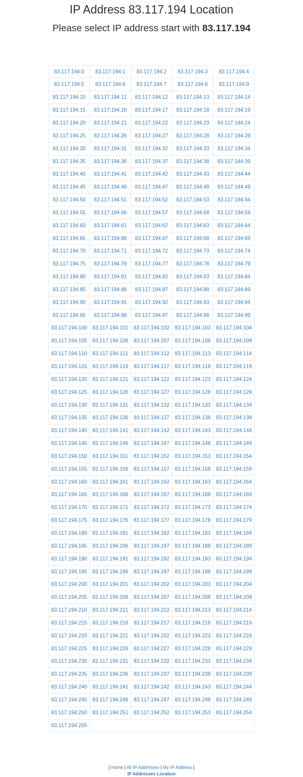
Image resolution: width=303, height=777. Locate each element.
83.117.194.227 (151, 648)
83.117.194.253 (192, 712)
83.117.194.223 (192, 635)
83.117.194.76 (110, 263)
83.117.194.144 (234, 430)
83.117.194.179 (234, 520)
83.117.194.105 (69, 340)
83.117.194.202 (151, 584)
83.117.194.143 (192, 430)
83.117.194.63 (192, 225)
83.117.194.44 (234, 174)
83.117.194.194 (234, 558)
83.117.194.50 (69, 199)
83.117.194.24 (234, 122)
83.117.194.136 (110, 417)
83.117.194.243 (192, 686)
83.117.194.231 (110, 661)
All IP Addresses (143, 767)
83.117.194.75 (69, 263)
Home (117, 767)
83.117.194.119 (234, 366)
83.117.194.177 (151, 520)
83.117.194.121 (110, 379)
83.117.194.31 (110, 148)
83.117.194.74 (234, 251)
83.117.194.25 (69, 135)
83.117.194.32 (151, 148)
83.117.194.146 (110, 443)
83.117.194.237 (151, 674)
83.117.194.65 (69, 238)
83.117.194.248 (192, 699)
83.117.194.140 (69, 430)
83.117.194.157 (151, 469)
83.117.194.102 (151, 327)
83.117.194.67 (151, 238)
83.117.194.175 (69, 520)
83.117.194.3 (193, 71)
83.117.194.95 (69, 315)
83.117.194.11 (110, 97)
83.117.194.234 (234, 661)
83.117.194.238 (192, 674)
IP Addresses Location (151, 773)
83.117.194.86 (110, 289)
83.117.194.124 (234, 379)
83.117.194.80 (69, 276)
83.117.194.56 (110, 212)
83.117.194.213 (192, 610)
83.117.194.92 (151, 302)
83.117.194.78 (192, 263)
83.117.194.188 (192, 546)
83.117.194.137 (151, 417)
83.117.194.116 (110, 366)
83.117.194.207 (151, 597)
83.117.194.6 (110, 84)
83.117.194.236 (110, 674)
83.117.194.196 (110, 571)
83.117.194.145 (69, 443)
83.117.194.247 (151, 699)
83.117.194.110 (69, 353)
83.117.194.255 (69, 725)
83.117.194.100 (69, 327)
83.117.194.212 (151, 610)
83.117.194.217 (151, 622)
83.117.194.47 (151, 187)
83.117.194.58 (192, 212)
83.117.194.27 (151, 135)
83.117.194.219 (234, 622)
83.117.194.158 (192, 469)
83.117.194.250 (69, 712)
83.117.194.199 (234, 571)
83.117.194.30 (69, 148)
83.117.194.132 (151, 405)
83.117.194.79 (234, 263)
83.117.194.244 (234, 686)
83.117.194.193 (192, 558)
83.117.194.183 (192, 533)
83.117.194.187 (151, 546)
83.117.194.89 (234, 289)
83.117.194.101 (110, 327)
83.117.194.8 (193, 84)
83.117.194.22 (151, 122)
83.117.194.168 (192, 494)
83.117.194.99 (234, 315)
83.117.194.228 (192, 648)
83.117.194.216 (110, 622)
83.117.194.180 (69, 533)
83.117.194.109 (234, 340)
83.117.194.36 (110, 161)
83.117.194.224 (234, 635)
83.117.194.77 (151, 263)
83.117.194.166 (110, 494)
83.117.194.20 (69, 122)
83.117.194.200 (69, 584)
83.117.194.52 (151, 199)
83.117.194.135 (69, 417)
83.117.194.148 (192, 443)
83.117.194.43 (192, 174)
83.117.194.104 (234, 327)
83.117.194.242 (151, 686)
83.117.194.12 (151, 97)
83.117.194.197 (151, 571)
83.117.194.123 (192, 379)
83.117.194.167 (151, 494)
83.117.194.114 (234, 353)
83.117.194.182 (151, 533)
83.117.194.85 (69, 289)
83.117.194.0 (69, 71)
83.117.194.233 (192, 661)
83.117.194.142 (151, 430)
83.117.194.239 (234, 674)
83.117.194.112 (151, 353)
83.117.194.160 (69, 482)
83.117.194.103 (192, 327)
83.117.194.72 (151, 251)
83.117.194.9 (234, 84)
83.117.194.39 (234, 161)
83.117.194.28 (192, 135)
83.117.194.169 (234, 494)
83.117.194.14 (234, 97)
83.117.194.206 (110, 597)
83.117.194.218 (192, 622)
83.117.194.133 (192, 405)
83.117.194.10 (69, 97)
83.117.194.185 (69, 546)
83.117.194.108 (192, 340)
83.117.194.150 (69, 456)
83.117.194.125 (69, 392)
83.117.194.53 (192, 199)
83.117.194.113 (192, 353)
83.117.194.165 (69, 494)
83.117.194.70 (69, 251)
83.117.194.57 (151, 212)
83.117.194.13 (192, 97)
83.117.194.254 (234, 712)
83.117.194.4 (234, 71)
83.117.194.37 (151, 161)
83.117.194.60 (69, 225)
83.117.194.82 (151, 276)
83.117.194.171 (110, 507)
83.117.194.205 (69, 597)
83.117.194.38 (192, 161)
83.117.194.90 (69, 302)
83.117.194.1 (110, 71)
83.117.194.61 (110, 225)
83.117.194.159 (234, 469)
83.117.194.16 (110, 110)
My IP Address (177, 767)
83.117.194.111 (110, 353)
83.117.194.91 (110, 302)
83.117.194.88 (192, 289)
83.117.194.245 (69, 699)
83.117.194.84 (234, 276)
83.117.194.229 (234, 648)
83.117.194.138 (192, 417)
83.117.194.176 (110, 520)
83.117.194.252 (151, 712)
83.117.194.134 (234, 405)
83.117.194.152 (151, 456)
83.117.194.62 (151, 225)
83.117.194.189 (234, 546)
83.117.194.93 (192, 302)
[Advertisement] (152, 50)
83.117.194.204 (234, 584)
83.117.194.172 (151, 507)
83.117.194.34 (234, 148)
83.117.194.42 (151, 174)
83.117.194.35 (69, 161)
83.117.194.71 (110, 251)
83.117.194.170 (69, 507)
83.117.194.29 (234, 135)
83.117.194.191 (110, 558)
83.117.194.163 (192, 482)
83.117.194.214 (234, 610)
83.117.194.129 (234, 392)
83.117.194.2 (151, 71)
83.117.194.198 (192, 571)
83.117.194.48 (192, 187)
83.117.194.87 (151, 289)
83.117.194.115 (69, 366)
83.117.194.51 (110, 199)
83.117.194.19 (234, 110)
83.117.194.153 (192, 456)
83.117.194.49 (234, 187)
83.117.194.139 (234, 417)
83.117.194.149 (234, 443)
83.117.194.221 (110, 635)
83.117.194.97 (151, 315)
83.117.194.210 (69, 610)
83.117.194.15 (69, 110)
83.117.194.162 (151, 482)
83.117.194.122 (151, 379)
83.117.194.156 (110, 469)
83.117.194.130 (69, 405)
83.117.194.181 (110, 533)
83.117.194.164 (234, 482)
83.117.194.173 (192, 507)
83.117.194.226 (110, 648)
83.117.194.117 (151, 366)
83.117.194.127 (151, 392)
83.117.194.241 (110, 686)
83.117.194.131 (110, 405)
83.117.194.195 (69, 571)
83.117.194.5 (69, 84)
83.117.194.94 (234, 302)
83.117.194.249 (234, 699)
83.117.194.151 (110, 456)
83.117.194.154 (234, 456)
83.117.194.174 (234, 507)
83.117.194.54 (234, 199)
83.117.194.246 (110, 699)
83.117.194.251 (110, 712)
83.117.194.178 (192, 520)
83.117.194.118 (192, 366)
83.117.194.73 (192, 251)
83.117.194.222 (151, 635)
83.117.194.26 (110, 135)
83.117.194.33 (192, 148)
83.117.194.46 (110, 187)
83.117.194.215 (69, 622)
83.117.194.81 (110, 276)
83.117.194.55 (69, 212)
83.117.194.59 (234, 212)
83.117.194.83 (192, 276)
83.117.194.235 (69, 674)
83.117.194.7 (151, 84)
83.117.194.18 (192, 110)
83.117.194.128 (192, 392)
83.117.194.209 (234, 597)
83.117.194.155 (69, 469)
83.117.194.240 (69, 686)
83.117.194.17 (151, 110)
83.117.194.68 (192, 238)
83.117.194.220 (69, 635)
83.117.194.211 (110, 610)
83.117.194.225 (69, 648)
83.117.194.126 (110, 392)
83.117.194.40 (69, 174)
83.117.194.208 (192, 597)
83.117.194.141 (110, 430)
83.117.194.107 (151, 340)
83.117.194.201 (110, 584)
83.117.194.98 (192, 315)
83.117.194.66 (110, 238)
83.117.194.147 (151, 443)
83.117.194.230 (69, 661)
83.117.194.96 (110, 315)
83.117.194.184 (234, 533)
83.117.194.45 (69, 187)
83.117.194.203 (192, 584)
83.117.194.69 (234, 238)
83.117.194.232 (151, 661)
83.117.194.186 (110, 546)
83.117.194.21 (110, 122)
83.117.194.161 (110, 482)
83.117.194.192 (151, 558)
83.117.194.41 (110, 174)
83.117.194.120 (69, 379)
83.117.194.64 (234, 225)
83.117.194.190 (69, 558)
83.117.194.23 (192, 122)
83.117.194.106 (110, 340)
